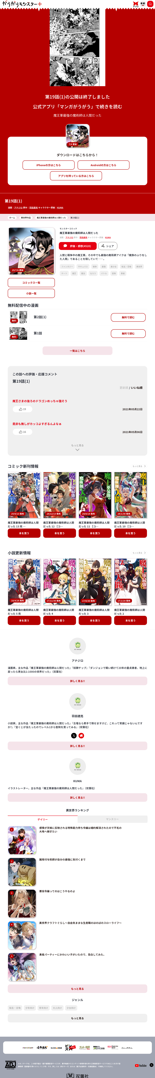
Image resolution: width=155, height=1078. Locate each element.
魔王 (74, 273)
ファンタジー (67, 266)
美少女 (114, 266)
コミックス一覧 (31, 282)
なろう (93, 273)
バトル (104, 273)
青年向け (43, 991)
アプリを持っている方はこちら (76, 176)
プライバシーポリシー (79, 1067)
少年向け (29, 991)
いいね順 (137, 388)
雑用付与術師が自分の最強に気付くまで (62, 843)
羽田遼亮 (33, 207)
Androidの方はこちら (103, 165)
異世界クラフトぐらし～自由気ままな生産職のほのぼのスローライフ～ (80, 907)
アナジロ (18, 207)
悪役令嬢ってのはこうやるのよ (57, 875)
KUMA (60, 207)
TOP (52, 1067)
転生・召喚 (126, 266)
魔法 (83, 273)
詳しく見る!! (77, 665)
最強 (104, 266)
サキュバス (83, 266)
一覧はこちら (77, 351)
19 (24, 409)
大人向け (57, 991)
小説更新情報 (19, 552)
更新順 (124, 388)
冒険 (114, 273)
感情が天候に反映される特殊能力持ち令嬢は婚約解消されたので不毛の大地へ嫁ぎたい (80, 813)
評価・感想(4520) (80, 246)
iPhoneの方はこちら (48, 165)
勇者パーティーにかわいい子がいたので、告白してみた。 (72, 938)
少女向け (71, 991)
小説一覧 (31, 293)
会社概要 (62, 1067)
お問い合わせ (99, 1067)
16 (24, 432)
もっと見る (77, 445)
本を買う (24, 533)
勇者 (123, 273)
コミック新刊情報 (23, 466)
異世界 (139, 266)
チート (64, 273)
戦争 (95, 266)
